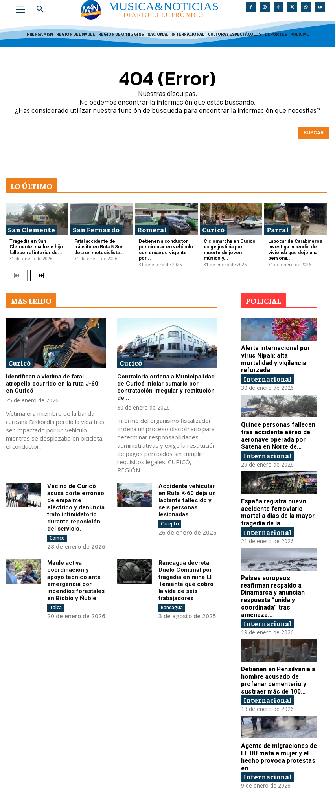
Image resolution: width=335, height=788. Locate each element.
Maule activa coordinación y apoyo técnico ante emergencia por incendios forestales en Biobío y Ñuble (76, 578)
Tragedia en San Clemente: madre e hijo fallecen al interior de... (34, 246)
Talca (56, 605)
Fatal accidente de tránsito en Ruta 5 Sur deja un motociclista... (97, 246)
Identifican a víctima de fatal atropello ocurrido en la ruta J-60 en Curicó (52, 381)
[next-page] (41, 273)
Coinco (57, 536)
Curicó (213, 229)
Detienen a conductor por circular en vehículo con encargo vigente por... (164, 249)
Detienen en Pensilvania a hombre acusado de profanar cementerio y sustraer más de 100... (277, 658)
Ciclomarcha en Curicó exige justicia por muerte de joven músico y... (230, 246)
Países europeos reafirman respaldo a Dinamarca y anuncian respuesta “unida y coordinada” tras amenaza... (278, 579)
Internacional (267, 368)
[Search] (313, 133)
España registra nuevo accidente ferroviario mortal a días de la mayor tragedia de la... (275, 500)
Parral (278, 229)
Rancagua (172, 605)
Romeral (152, 229)
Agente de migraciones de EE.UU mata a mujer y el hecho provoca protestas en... (278, 734)
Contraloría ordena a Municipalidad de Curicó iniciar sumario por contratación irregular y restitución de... (166, 385)
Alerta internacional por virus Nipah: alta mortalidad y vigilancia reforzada (278, 353)
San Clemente (31, 229)
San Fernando (96, 229)
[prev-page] (17, 273)
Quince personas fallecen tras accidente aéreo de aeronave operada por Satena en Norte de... (277, 425)
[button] (40, 9)
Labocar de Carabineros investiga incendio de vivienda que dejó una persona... (293, 249)
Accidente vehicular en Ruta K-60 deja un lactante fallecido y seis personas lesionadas (187, 498)
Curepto (170, 521)
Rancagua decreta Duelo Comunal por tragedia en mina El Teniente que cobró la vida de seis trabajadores (186, 578)
